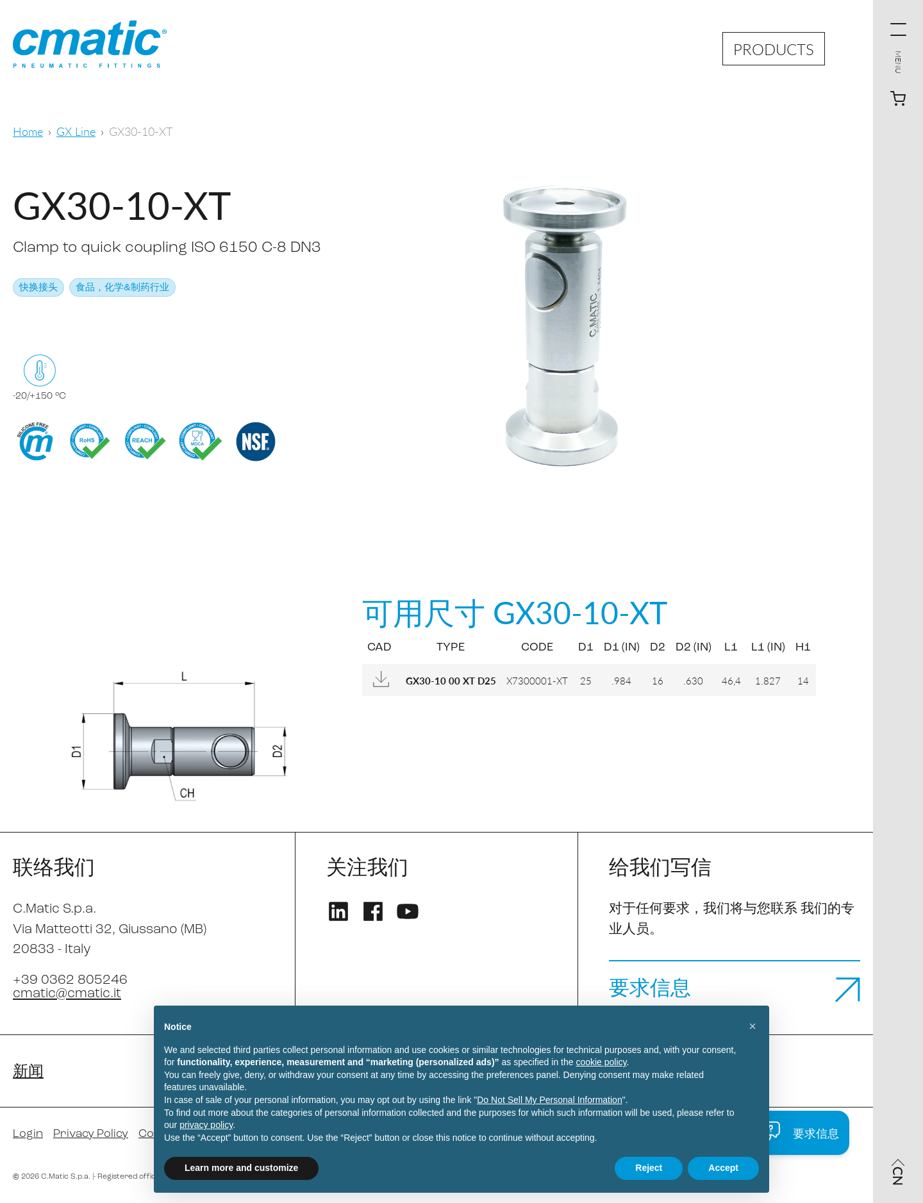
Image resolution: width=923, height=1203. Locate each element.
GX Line (76, 131)
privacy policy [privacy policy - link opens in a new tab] (206, 1125)
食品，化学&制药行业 (122, 288)
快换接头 (38, 288)
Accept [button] (723, 1168)
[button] (752, 1026)
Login (28, 1134)
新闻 (28, 1072)
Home (28, 131)
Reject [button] (648, 1168)
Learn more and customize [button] (241, 1168)
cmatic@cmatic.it (67, 993)
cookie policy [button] (601, 1062)
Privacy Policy (90, 1134)
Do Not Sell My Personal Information (549, 1100)
